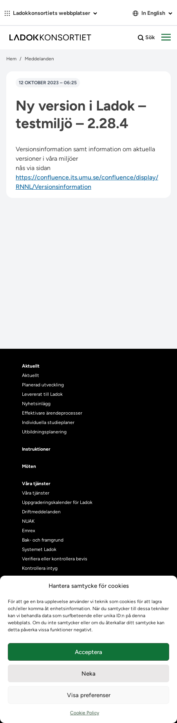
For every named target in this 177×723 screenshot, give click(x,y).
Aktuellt (30, 375)
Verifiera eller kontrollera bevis (54, 559)
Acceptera (88, 652)
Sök (146, 37)
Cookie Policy (84, 713)
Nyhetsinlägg (36, 403)
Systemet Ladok (39, 549)
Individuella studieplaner (49, 422)
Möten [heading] (29, 466)
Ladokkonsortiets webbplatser (51, 13)
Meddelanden (39, 59)
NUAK (28, 521)
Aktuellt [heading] (31, 366)
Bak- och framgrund (42, 540)
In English (152, 13)
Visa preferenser (88, 695)
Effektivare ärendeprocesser (52, 413)
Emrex (28, 530)
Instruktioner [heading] (36, 449)
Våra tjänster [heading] (36, 483)
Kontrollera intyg (40, 568)
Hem (11, 59)
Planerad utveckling (43, 385)
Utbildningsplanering (44, 432)
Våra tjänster (35, 493)
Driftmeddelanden (41, 512)
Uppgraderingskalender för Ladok (57, 502)
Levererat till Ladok (42, 394)
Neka (88, 673)
